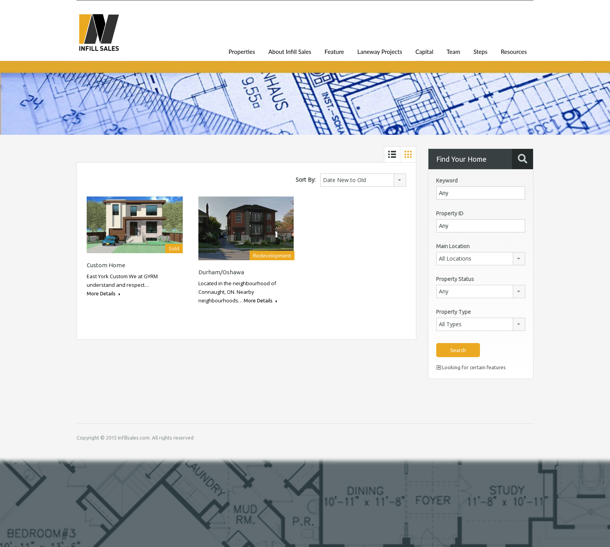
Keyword (447, 180)
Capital (424, 51)
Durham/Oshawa (221, 272)
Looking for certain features (471, 367)
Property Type (453, 312)
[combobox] (363, 180)
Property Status (455, 279)
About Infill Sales (289, 51)
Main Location (453, 246)
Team (453, 51)
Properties (241, 51)
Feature (334, 51)
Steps (480, 51)
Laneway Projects (379, 51)
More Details (103, 293)
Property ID (450, 213)
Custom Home (106, 265)
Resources (514, 51)
